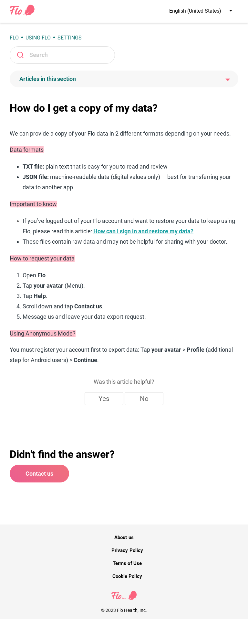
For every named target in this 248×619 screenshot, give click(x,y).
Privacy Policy (127, 550)
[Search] (62, 55)
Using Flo (38, 38)
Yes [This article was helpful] (103, 399)
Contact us (39, 473)
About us (123, 537)
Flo (14, 38)
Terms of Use (127, 563)
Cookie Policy (127, 576)
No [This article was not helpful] (144, 399)
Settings (69, 38)
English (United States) (200, 11)
